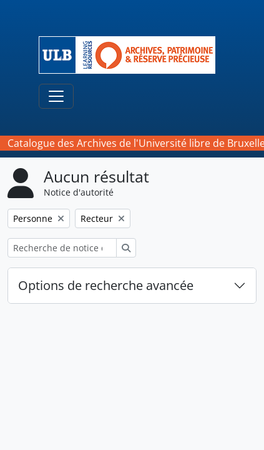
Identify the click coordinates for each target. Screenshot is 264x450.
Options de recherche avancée (105, 285)
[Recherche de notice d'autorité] (62, 248)
